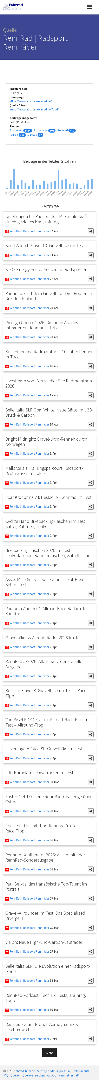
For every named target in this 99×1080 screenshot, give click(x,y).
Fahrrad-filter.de (24, 1071)
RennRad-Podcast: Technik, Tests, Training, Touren (45, 997)
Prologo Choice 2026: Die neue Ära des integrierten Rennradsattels (41, 325)
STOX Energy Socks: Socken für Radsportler (45, 269)
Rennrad (63, 130)
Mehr (49, 1053)
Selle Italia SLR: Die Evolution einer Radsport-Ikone (47, 968)
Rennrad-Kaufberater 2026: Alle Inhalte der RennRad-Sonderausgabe (45, 857)
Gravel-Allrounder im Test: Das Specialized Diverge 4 (45, 915)
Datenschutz (81, 1071)
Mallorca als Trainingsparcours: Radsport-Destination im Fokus (44, 470)
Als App (51, 1075)
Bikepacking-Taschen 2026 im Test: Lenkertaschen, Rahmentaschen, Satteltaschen (49, 552)
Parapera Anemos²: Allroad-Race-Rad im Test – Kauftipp (49, 610)
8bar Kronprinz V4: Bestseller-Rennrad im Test (48, 497)
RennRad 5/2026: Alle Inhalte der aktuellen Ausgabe (45, 663)
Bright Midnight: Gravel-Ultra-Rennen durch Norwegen (46, 441)
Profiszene (41, 130)
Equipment (16, 130)
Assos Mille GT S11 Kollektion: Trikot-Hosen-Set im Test (46, 581)
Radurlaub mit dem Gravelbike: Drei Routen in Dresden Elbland (48, 295)
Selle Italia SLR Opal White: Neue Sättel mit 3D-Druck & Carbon (49, 412)
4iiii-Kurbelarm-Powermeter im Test (39, 772)
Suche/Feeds (45, 1071)
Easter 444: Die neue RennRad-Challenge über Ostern (48, 799)
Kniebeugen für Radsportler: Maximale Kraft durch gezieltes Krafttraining (46, 218)
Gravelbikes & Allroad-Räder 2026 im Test (44, 637)
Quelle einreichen (33, 1075)
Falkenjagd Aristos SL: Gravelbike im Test (43, 749)
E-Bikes (32, 134)
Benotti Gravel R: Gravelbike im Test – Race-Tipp (46, 692)
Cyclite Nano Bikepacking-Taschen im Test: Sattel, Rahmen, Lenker (45, 523)
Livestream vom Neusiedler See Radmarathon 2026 (48, 383)
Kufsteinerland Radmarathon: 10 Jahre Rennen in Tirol (49, 354)
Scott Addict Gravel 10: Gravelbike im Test (44, 245)
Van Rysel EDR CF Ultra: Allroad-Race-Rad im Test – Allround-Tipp (46, 722)
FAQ (5, 1075)
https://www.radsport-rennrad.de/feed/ (34, 109)
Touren (13, 134)
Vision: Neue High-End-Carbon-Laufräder (43, 942)
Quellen (15, 1075)
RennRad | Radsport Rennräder (29, 231)
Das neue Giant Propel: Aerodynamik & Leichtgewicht (41, 1026)
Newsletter (65, 1075)
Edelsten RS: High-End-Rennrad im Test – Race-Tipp (44, 828)
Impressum (63, 1071)
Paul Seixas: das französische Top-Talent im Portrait (46, 886)
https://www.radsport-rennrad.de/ (30, 101)
